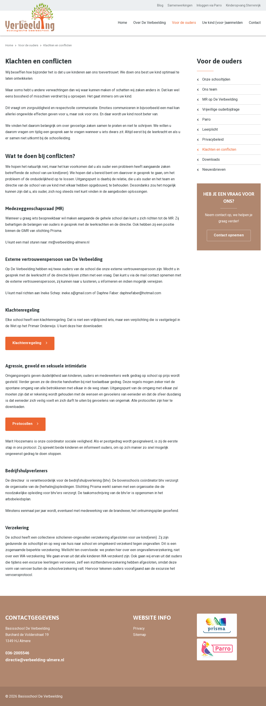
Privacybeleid (213, 139)
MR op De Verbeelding (220, 99)
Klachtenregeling (26, 343)
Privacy (139, 628)
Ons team (209, 89)
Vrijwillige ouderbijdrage (221, 109)
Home (122, 22)
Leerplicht (210, 129)
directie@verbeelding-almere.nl (34, 659)
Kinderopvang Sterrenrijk (243, 5)
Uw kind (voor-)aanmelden (222, 22)
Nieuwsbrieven (214, 169)
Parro (206, 119)
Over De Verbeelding (149, 22)
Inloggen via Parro (209, 5)
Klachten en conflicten (219, 149)
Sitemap (139, 634)
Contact (255, 22)
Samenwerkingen (180, 5)
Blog (160, 5)
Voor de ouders (184, 22)
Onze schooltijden (216, 79)
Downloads (211, 159)
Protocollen (22, 423)
